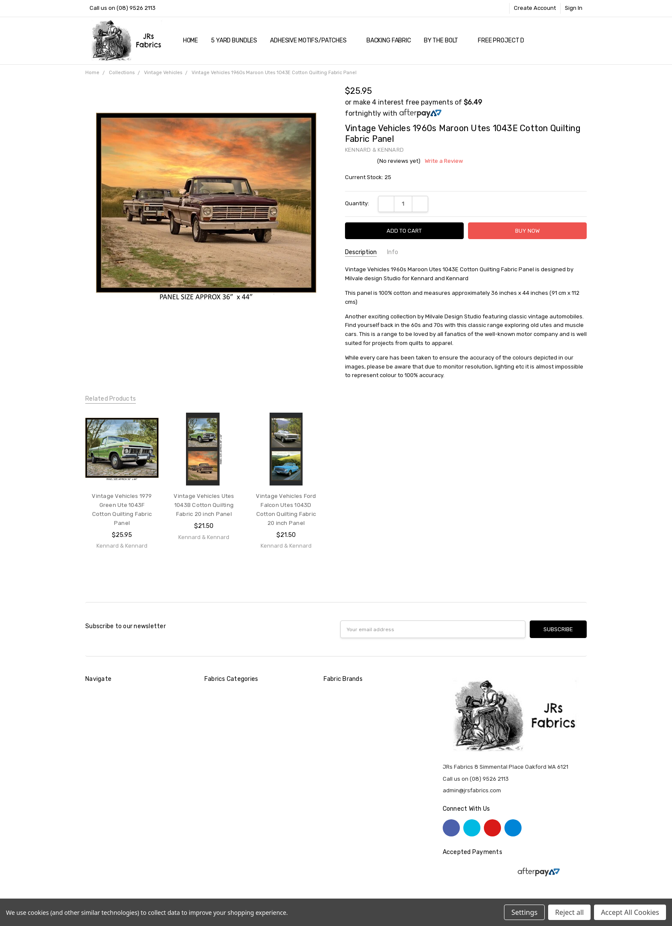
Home (190, 40)
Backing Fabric (388, 40)
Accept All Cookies (630, 912)
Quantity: (357, 203)
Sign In (573, 8)
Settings (524, 912)
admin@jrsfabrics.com (472, 790)
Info (392, 252)
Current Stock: (368, 177)
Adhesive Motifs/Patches (312, 40)
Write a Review (444, 161)
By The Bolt (444, 40)
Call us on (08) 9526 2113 (123, 8)
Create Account (535, 8)
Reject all (569, 912)
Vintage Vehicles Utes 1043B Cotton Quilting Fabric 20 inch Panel (204, 505)
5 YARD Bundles (234, 40)
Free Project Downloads (516, 40)
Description (361, 252)
